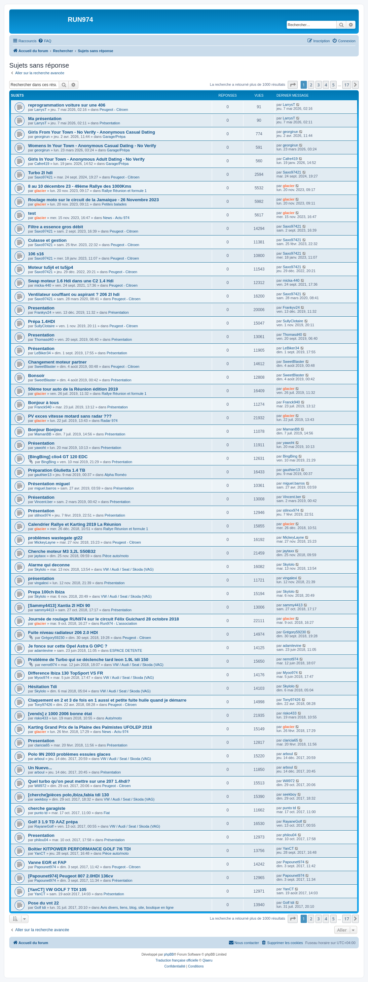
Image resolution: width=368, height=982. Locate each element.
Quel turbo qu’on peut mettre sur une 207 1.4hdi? (79, 781)
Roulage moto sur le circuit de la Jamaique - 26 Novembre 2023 (93, 199)
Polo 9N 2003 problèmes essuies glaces (69, 754)
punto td (41, 813)
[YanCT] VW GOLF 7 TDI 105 (57, 889)
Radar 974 (109, 421)
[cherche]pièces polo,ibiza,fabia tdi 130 (68, 794)
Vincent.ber (43, 502)
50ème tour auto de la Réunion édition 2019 (73, 389)
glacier (40, 191)
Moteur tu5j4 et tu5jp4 (50, 267)
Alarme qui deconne (49, 564)
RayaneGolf (44, 826)
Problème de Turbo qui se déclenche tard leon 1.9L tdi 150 (88, 659)
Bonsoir (36, 375)
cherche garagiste (46, 808)
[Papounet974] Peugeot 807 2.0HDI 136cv (70, 875)
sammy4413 (44, 610)
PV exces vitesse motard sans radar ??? (70, 416)
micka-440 (42, 285)
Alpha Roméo (115, 475)
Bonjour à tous (43, 402)
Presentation (41, 307)
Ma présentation (44, 118)
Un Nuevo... (40, 767)
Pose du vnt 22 (43, 903)
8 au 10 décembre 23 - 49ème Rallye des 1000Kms (79, 186)
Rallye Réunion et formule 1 (124, 191)
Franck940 (43, 407)
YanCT (39, 853)
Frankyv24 (42, 312)
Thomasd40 (44, 339)
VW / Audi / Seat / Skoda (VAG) (128, 569)
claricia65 (42, 745)
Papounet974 (45, 867)
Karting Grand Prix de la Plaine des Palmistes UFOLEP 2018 (90, 727)
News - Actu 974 (116, 218)
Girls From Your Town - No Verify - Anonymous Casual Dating (91, 132)
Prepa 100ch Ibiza (46, 591)
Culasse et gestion (47, 240)
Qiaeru (207, 960)
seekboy (41, 799)
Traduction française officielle (177, 960)
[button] (293, 85)
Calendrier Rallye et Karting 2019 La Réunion (74, 524)
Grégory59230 (52, 638)
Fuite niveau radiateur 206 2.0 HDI (63, 632)
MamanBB (42, 434)
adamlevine (43, 650)
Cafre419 (41, 164)
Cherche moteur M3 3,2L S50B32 (61, 551)
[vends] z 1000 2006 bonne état (60, 713)
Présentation (109, 123)
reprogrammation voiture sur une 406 (66, 105)
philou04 (41, 840)
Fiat (107, 813)
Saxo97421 (43, 177)
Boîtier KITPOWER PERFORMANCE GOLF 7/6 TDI (79, 848)
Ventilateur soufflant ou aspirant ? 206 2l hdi (74, 294)
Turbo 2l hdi (40, 172)
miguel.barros (45, 488)
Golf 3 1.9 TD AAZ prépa (53, 821)
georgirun (42, 137)
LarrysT (40, 109)
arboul (39, 759)
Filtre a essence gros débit (55, 226)
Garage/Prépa (114, 137)
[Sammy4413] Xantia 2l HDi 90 (59, 605)
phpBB (169, 954)
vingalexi (41, 583)
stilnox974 (42, 515)
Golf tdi (40, 907)
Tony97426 (43, 705)
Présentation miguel (49, 483)
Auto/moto (113, 718)
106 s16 (36, 253)
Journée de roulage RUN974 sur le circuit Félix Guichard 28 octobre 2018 (103, 619)
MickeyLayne (44, 542)
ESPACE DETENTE (126, 650)
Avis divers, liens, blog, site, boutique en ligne (137, 907)
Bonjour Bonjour (45, 429)
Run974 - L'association (118, 623)
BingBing (48, 462)
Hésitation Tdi (42, 686)
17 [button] (346, 85)
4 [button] (326, 85)
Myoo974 (41, 678)
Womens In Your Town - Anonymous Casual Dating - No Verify (92, 145)
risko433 (41, 718)
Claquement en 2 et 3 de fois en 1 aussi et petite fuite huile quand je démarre (107, 700)
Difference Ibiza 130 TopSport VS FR (65, 673)
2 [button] (311, 85)
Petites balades (114, 204)
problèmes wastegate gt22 (55, 537)
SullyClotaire (44, 326)
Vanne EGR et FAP (47, 862)
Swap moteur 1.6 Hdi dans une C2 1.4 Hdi (71, 280)
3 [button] (318, 85)
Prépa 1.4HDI (41, 321)
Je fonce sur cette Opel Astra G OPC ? (67, 646)
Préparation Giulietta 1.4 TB (56, 470)
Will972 (40, 786)
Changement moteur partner (57, 362)
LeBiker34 (42, 353)
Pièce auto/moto (115, 556)
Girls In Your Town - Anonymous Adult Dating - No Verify (86, 159)
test (32, 213)
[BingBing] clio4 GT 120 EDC (58, 456)
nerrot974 (49, 665)
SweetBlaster (45, 366)
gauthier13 (43, 475)
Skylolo (40, 569)
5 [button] (333, 85)
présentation (41, 578)
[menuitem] (44, 41)
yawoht (40, 448)
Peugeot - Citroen (113, 109)
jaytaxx (40, 556)
